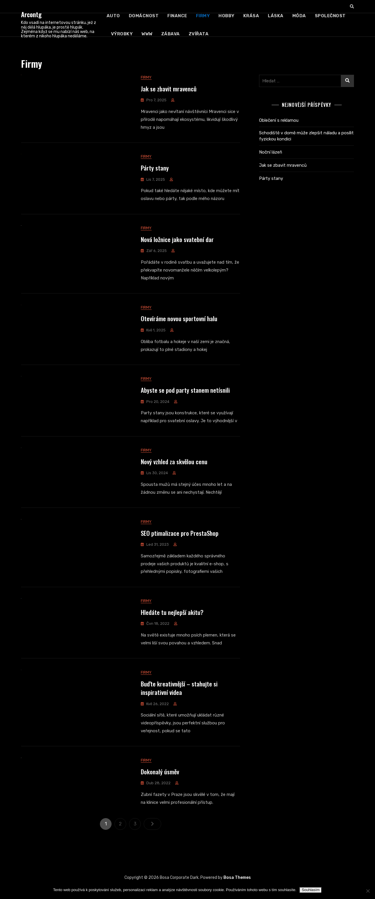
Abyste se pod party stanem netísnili (185, 394)
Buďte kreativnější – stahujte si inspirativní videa (179, 696)
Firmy (203, 15)
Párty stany (155, 168)
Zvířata (199, 33)
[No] (368, 891)
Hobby (226, 15)
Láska (276, 15)
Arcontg (31, 14)
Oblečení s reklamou (278, 120)
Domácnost (144, 15)
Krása (251, 15)
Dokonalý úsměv (160, 780)
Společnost (330, 15)
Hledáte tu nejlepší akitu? (172, 619)
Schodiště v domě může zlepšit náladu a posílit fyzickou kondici (306, 136)
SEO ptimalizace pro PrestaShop (179, 539)
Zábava (170, 33)
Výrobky (122, 33)
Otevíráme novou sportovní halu (179, 321)
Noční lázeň (270, 152)
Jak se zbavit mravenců (169, 88)
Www (146, 33)
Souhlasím (311, 890)
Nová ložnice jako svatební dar (177, 241)
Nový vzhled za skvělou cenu (174, 466)
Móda (299, 15)
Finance (177, 15)
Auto (113, 15)
